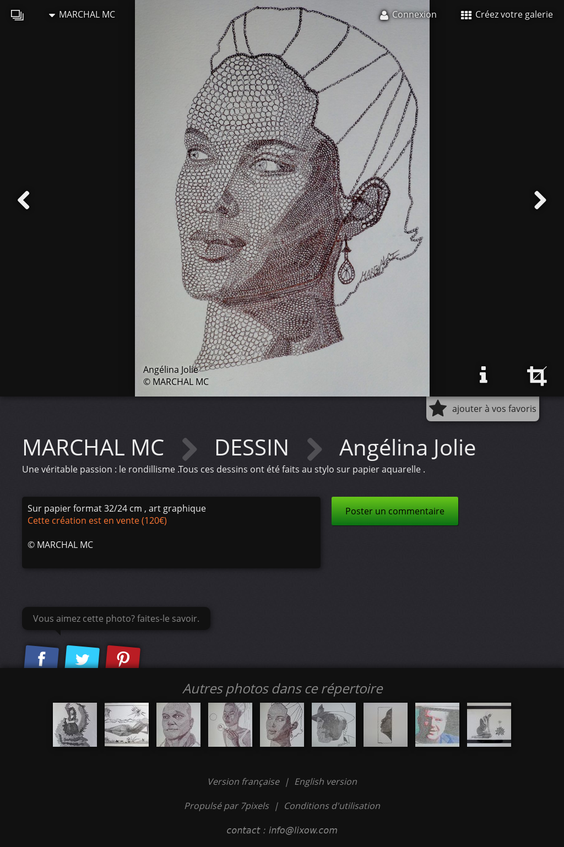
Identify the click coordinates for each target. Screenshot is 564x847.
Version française (244, 781)
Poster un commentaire (394, 511)
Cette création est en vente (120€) (97, 520)
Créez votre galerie (507, 14)
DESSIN (254, 447)
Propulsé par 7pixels (226, 806)
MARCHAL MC (82, 14)
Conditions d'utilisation (332, 806)
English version (325, 781)
